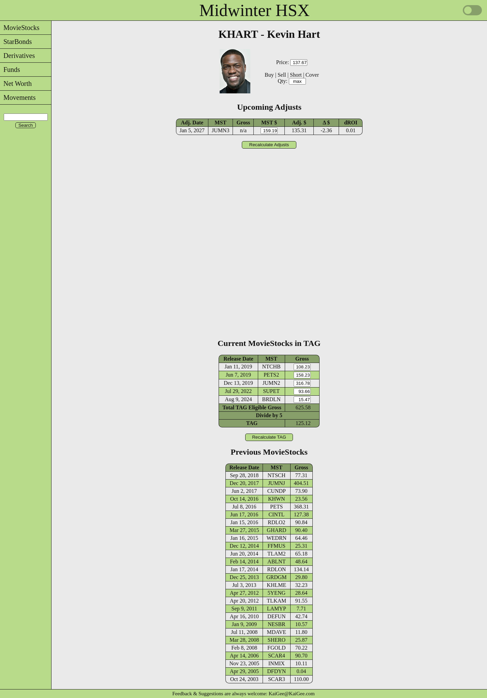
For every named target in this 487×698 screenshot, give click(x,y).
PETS (276, 507)
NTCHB (271, 366)
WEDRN (276, 538)
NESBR (276, 624)
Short (296, 75)
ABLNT (276, 561)
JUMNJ (276, 483)
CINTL (276, 514)
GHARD (276, 530)
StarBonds (16, 41)
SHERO (276, 640)
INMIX (276, 663)
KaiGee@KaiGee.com (292, 693)
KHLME (276, 585)
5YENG (276, 593)
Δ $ (326, 122)
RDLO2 (276, 522)
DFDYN (276, 671)
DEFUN (276, 616)
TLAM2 (276, 554)
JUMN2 (271, 383)
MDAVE (276, 632)
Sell (282, 75)
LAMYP (276, 608)
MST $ (269, 122)
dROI (350, 122)
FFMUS (276, 546)
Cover (312, 75)
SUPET (271, 391)
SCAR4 (276, 655)
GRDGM (276, 577)
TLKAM (276, 601)
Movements (17, 97)
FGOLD (276, 648)
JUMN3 (221, 130)
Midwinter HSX (254, 10)
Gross (243, 122)
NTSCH (276, 475)
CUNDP (276, 491)
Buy (269, 75)
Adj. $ (299, 122)
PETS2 (271, 375)
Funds (10, 69)
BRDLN (271, 399)
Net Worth (16, 83)
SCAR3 (276, 679)
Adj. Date (192, 122)
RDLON (276, 569)
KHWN (276, 499)
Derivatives (17, 55)
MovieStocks (20, 27)
